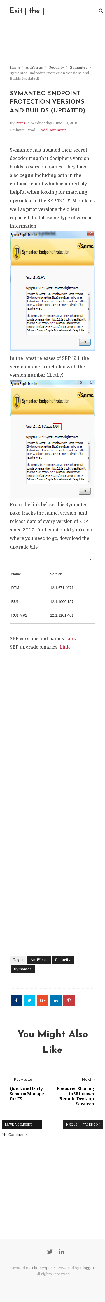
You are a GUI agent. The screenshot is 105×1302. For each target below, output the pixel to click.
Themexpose (43, 1268)
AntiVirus (34, 67)
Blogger (87, 1268)
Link (71, 638)
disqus (71, 1124)
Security (56, 67)
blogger (52, 1124)
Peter (20, 123)
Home (15, 67)
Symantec (79, 67)
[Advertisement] (52, 799)
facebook (91, 1124)
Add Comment (53, 130)
